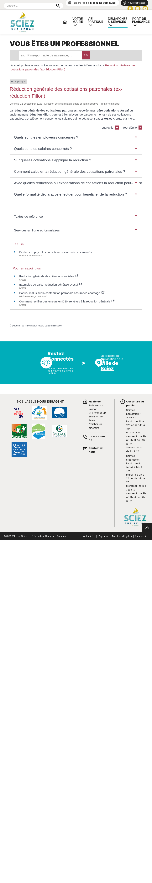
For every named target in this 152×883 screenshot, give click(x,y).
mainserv (63, 536)
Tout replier (109, 128)
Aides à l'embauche (89, 65)
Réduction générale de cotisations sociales (48, 276)
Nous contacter (136, 2)
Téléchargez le (94, 2)
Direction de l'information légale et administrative (37, 325)
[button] (76, 137)
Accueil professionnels (25, 65)
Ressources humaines (58, 65)
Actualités (88, 536)
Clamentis (50, 536)
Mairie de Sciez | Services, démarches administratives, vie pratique (35, 22)
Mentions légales (122, 536)
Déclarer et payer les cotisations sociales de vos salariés (55, 252)
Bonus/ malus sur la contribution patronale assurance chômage (61, 293)
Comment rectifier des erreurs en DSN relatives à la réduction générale (66, 301)
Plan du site (141, 536)
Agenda (103, 536)
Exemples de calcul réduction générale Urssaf (50, 284)
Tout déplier (132, 128)
